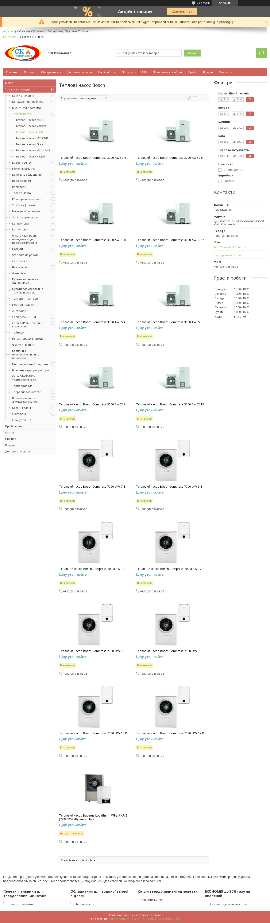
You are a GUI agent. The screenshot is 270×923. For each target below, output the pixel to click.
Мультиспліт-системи (26, 108)
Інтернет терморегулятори (30, 370)
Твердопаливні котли (26, 392)
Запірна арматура (24, 217)
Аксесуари (19, 311)
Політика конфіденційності (163, 919)
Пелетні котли (152, 899)
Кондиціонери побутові (28, 102)
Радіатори (19, 187)
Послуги (127, 72)
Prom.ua (156, 915)
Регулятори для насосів (27, 338)
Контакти (225, 72)
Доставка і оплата (79, 72)
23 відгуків (203, 3)
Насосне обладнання (26, 211)
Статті (9, 432)
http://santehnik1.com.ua (230, 247)
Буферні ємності (23, 162)
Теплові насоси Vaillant (31, 126)
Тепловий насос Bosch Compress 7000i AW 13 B (93, 733)
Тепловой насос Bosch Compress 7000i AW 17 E (170, 569)
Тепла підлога (21, 193)
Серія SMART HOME (24, 317)
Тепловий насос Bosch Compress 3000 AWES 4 (92, 322)
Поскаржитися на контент (127, 919)
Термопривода (22, 386)
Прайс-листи (13, 426)
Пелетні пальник (23, 169)
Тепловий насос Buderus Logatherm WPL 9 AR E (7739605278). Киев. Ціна (93, 817)
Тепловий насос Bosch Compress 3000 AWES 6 (169, 322)
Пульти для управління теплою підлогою (27, 290)
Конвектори (20, 223)
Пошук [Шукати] (192, 53)
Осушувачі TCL (22, 420)
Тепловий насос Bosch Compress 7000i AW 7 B (92, 651)
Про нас (29, 72)
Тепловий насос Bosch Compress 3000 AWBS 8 (92, 240)
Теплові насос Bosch (29, 132)
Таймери (18, 332)
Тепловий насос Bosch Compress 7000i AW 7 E (92, 486)
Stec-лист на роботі (25, 255)
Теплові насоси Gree (29, 144)
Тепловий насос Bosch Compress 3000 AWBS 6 (169, 158)
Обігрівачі (19, 414)
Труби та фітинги (23, 205)
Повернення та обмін (167, 72)
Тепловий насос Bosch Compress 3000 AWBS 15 (170, 240)
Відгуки (208, 72)
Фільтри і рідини (23, 345)
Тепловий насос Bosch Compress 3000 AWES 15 (170, 404)
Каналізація (20, 229)
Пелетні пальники (21, 904)
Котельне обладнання (27, 174)
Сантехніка (19, 261)
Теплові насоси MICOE (30, 120)
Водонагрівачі (21, 181)
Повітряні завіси (23, 305)
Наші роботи (106, 72)
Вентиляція (19, 267)
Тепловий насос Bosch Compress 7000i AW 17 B (170, 733)
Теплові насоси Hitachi (30, 156)
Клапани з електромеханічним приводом (25, 354)
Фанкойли (19, 273)
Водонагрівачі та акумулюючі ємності (25, 400)
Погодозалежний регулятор (31, 364)
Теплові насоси (22, 114)
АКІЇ (144, 72)
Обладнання (49, 72)
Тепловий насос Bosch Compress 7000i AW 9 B (169, 651)
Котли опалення (23, 95)
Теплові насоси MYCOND (32, 138)
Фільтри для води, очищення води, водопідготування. (25, 239)
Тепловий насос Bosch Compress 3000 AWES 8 (92, 404)
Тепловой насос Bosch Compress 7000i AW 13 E (93, 569)
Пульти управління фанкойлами (25, 281)
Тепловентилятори (25, 298)
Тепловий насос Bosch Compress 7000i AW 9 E (169, 486)
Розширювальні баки (26, 199)
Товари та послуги (17, 89)
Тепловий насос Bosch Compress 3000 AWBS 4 (92, 158)
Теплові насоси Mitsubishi (33, 150)
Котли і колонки (22, 408)
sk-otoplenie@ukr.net (228, 255)
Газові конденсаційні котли (228, 904)
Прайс (192, 72)
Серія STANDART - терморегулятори (24, 378)
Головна (12, 72)
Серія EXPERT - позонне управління (27, 324)
